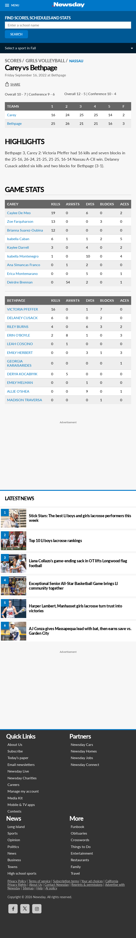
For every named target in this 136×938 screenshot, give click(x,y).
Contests (14, 811)
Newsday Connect (85, 764)
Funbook (77, 826)
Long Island (16, 826)
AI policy (51, 888)
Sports (12, 833)
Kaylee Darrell (18, 247)
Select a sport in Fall (20, 48)
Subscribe (15, 751)
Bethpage (14, 123)
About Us (14, 744)
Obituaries (79, 833)
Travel (75, 873)
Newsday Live (18, 771)
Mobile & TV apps (21, 804)
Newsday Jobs (82, 758)
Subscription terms (66, 881)
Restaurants (80, 860)
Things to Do (81, 846)
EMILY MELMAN (20, 382)
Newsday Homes (84, 751)
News (11, 853)
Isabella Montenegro (23, 256)
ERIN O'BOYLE (18, 335)
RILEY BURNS (17, 326)
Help (39, 888)
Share (12, 84)
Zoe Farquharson (20, 221)
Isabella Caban (18, 239)
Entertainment (82, 853)
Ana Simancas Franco (23, 265)
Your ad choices (92, 881)
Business (14, 860)
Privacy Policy (16, 881)
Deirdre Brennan (20, 282)
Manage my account (23, 791)
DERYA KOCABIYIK (22, 374)
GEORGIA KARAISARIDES (19, 363)
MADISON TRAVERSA (24, 400)
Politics (13, 846)
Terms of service (39, 881)
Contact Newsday (57, 885)
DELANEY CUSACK (22, 318)
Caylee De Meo (19, 213)
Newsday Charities (22, 778)
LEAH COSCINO (20, 344)
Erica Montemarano (22, 273)
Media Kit (15, 798)
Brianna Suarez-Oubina (25, 230)
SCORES (13, 60)
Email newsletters (21, 764)
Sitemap (28, 888)
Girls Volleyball (45, 60)
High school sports (21, 873)
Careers (13, 784)
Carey (11, 115)
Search (16, 34)
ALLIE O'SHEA (18, 391)
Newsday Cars (82, 744)
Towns (12, 866)
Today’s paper (17, 758)
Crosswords (80, 840)
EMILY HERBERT (20, 352)
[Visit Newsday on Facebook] (13, 908)
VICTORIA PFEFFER (22, 309)
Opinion (13, 840)
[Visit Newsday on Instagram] (36, 908)
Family (76, 866)
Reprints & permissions (86, 885)
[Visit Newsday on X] (25, 908)
